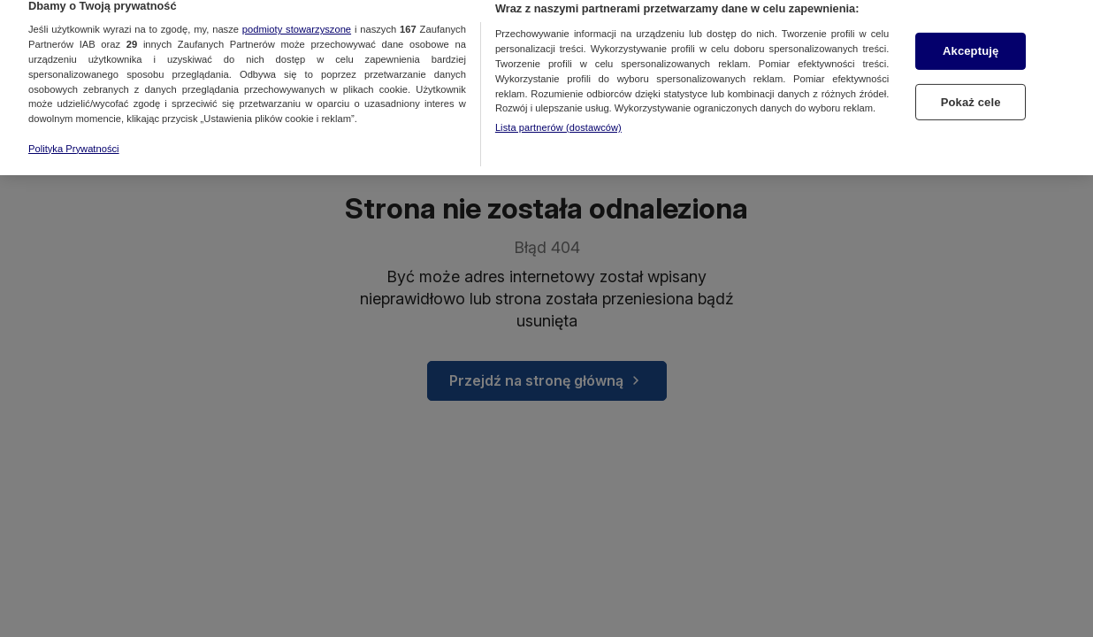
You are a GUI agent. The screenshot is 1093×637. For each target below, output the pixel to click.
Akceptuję (970, 43)
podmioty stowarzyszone (296, 22)
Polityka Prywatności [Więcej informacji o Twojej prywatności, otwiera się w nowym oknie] (73, 141)
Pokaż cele (971, 95)
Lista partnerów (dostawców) (558, 120)
